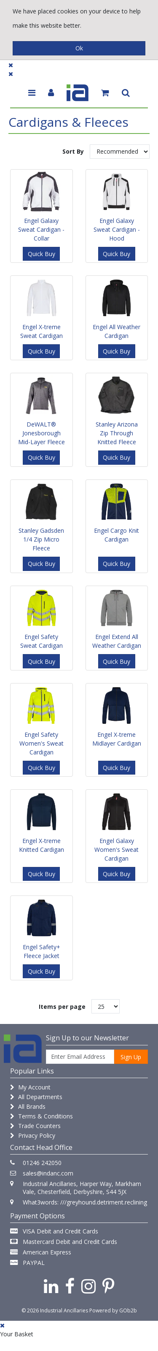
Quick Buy (41, 254)
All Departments (36, 1097)
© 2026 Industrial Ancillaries (54, 1310)
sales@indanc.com (48, 1173)
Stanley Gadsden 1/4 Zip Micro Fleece (41, 539)
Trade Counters (35, 1126)
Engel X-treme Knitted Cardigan (41, 845)
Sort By (73, 151)
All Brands (28, 1106)
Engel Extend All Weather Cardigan (116, 641)
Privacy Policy (32, 1135)
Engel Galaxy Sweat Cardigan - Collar (41, 229)
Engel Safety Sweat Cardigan (41, 641)
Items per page (62, 1007)
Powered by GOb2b (113, 1310)
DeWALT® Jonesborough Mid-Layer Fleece (41, 433)
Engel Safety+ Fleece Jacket (41, 951)
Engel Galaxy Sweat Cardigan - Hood (117, 229)
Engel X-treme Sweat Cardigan (41, 331)
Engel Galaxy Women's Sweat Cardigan (116, 849)
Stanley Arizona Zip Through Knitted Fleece (117, 433)
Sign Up (131, 1057)
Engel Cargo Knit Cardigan (116, 534)
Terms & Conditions (41, 1116)
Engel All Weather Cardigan (116, 331)
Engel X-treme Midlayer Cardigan (116, 738)
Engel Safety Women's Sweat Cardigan (41, 743)
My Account (30, 1087)
